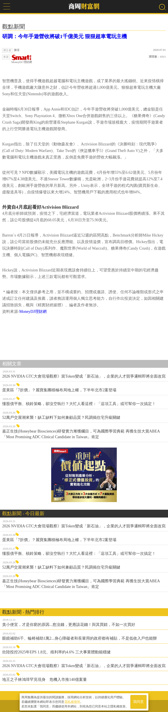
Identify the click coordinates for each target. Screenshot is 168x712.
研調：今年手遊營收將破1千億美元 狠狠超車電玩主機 (64, 36)
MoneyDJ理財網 (33, 311)
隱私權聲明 (72, 701)
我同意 (138, 701)
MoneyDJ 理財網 (21, 59)
